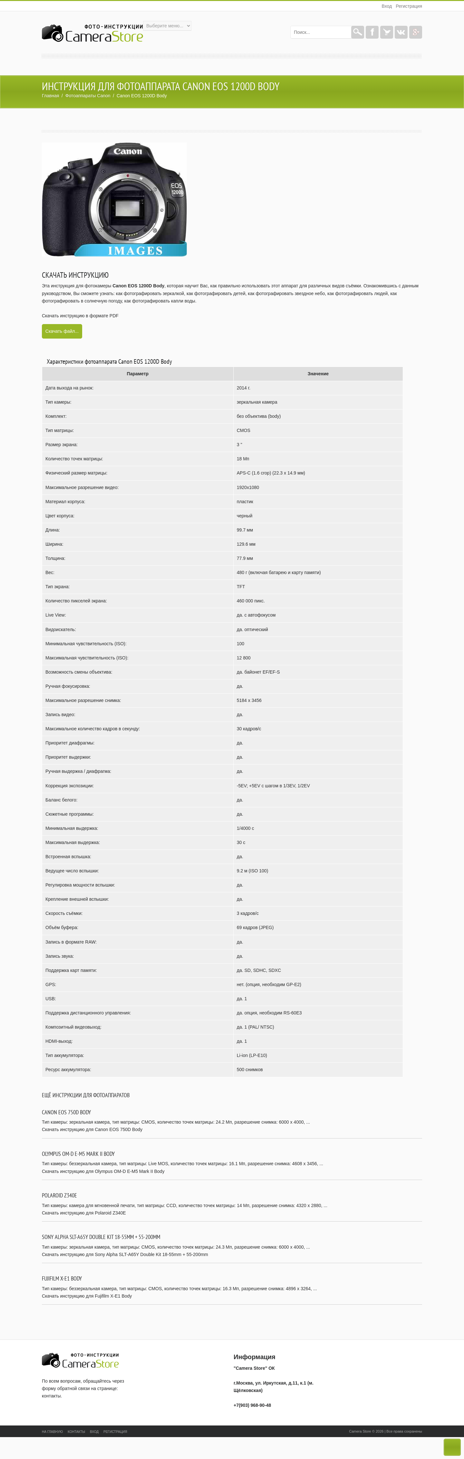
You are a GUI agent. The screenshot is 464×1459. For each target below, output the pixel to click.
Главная (50, 95)
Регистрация (409, 6)
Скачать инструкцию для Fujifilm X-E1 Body (87, 1296)
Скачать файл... (62, 331)
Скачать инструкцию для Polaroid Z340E (84, 1212)
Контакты (76, 1432)
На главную (52, 1432)
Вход (387, 6)
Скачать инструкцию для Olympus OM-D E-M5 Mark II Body (103, 1171)
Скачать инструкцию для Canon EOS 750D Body (92, 1129)
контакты (51, 1395)
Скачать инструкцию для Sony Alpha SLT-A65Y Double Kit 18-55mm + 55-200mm (125, 1254)
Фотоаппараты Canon (88, 95)
